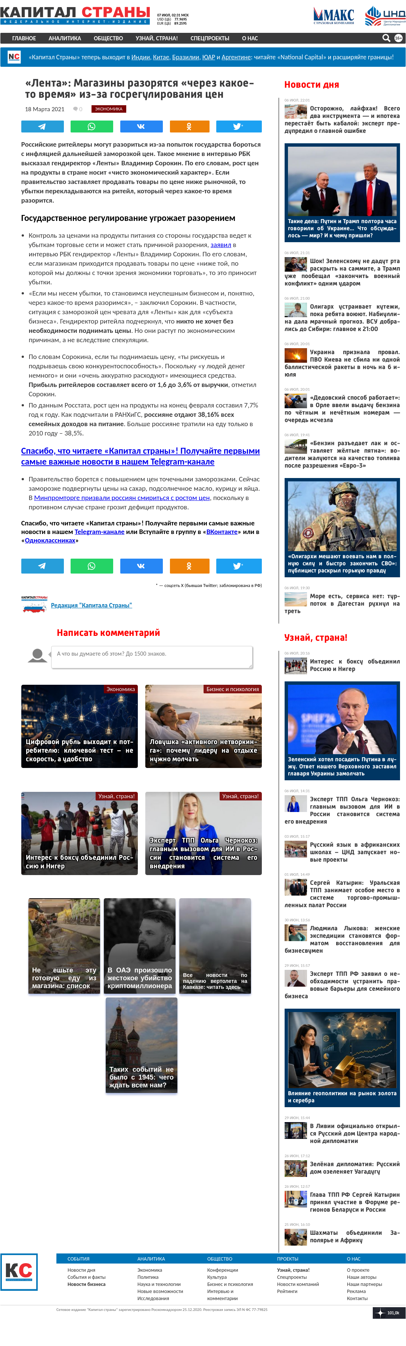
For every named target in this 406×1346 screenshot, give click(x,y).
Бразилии (185, 57)
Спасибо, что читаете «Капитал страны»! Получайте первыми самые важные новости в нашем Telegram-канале (140, 455)
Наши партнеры (364, 1284)
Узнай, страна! (157, 38)
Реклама (356, 1291)
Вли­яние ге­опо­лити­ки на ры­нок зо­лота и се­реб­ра (342, 1097)
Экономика (121, 688)
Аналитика (65, 38)
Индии (140, 57)
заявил (221, 244)
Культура (217, 1277)
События (79, 1259)
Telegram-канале (99, 531)
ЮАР (208, 57)
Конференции (222, 1270)
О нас (250, 38)
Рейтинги (287, 1291)
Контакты (357, 1298)
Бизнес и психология (233, 688)
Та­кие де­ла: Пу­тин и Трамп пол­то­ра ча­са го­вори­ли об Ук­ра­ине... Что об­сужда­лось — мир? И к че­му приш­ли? (342, 228)
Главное (24, 38)
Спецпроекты (210, 38)
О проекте (358, 1270)
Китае (161, 57)
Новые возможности (160, 1291)
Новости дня (311, 84)
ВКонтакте (222, 531)
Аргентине (236, 57)
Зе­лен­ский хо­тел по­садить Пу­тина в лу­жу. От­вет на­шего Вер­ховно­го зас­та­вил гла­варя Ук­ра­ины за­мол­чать (342, 766)
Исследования (153, 1298)
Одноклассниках (50, 539)
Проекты (287, 1259)
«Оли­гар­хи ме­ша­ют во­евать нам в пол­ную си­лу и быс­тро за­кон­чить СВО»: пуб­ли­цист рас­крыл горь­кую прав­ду (342, 563)
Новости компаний (298, 1284)
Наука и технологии (159, 1284)
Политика (148, 1277)
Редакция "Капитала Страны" (91, 605)
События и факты (87, 1277)
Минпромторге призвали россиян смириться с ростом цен (122, 497)
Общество (108, 38)
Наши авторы (361, 1277)
